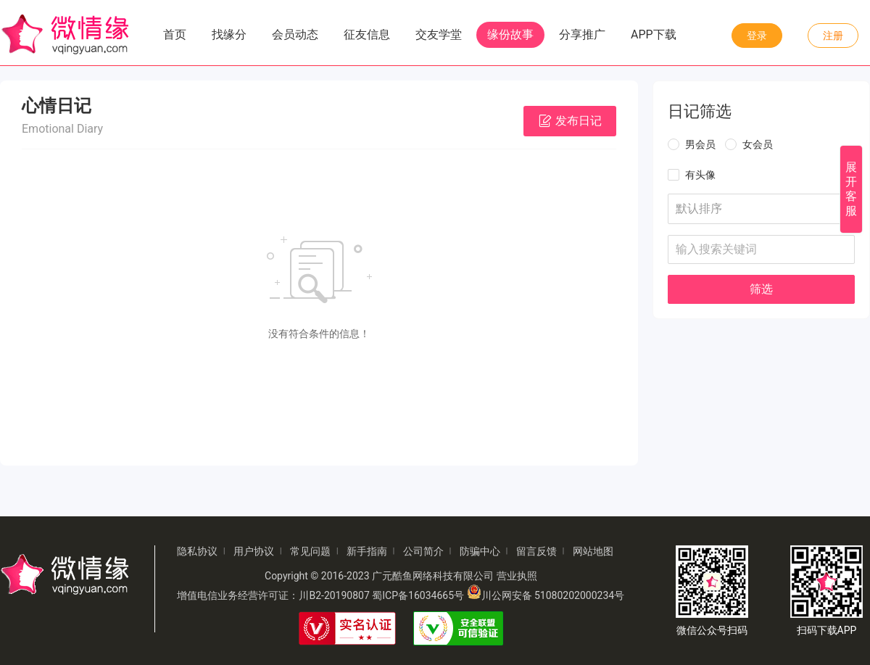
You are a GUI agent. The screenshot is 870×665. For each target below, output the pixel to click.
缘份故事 (510, 34)
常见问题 (310, 551)
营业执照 (517, 576)
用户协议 (253, 551)
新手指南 (367, 551)
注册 (833, 35)
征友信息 (367, 34)
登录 (757, 35)
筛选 (761, 289)
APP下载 (653, 34)
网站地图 (593, 551)
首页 (174, 34)
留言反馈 (536, 551)
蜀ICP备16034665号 (418, 595)
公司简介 (423, 551)
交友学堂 (438, 34)
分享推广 (582, 34)
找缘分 (229, 34)
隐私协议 (197, 551)
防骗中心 (480, 551)
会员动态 (295, 34)
